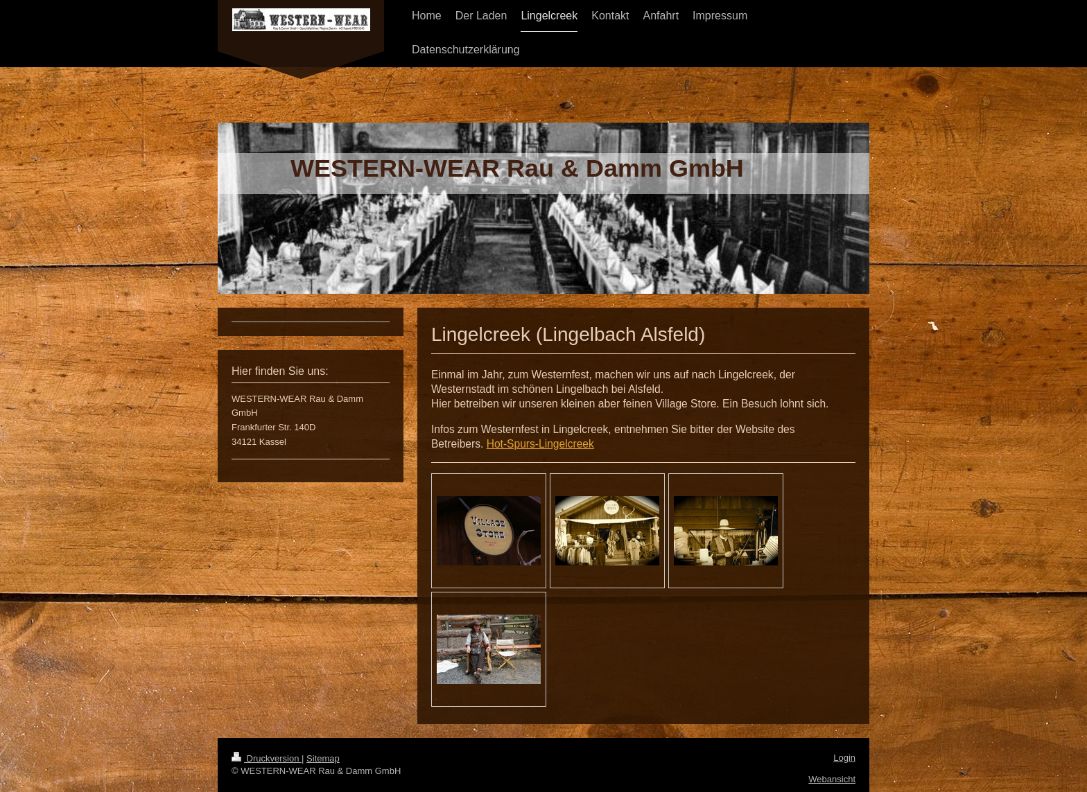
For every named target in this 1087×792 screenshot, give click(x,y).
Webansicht (831, 779)
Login (844, 758)
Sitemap (323, 758)
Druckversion (267, 758)
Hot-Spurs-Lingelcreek (540, 444)
